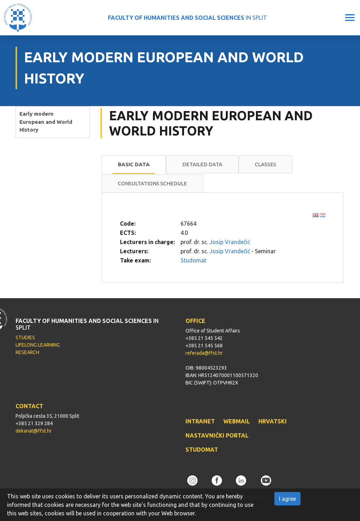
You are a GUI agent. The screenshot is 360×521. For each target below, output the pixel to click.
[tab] (134, 164)
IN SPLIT (187, 18)
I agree (287, 499)
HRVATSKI (272, 421)
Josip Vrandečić (230, 242)
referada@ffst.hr (204, 353)
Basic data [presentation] (134, 164)
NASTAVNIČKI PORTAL (216, 435)
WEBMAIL (236, 421)
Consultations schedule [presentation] (152, 183)
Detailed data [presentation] (202, 164)
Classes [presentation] (265, 164)
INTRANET (200, 421)
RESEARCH (27, 352)
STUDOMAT (201, 449)
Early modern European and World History (45, 122)
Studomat (193, 260)
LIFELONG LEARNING (38, 345)
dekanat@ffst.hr (34, 431)
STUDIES (25, 337)
